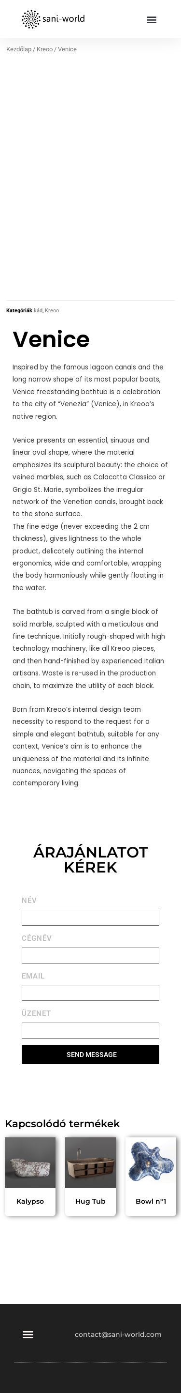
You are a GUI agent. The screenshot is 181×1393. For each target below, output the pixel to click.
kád (38, 309)
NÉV (29, 899)
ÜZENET (36, 1012)
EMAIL (33, 974)
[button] (151, 19)
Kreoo (45, 49)
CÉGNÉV (37, 937)
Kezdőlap (18, 49)
